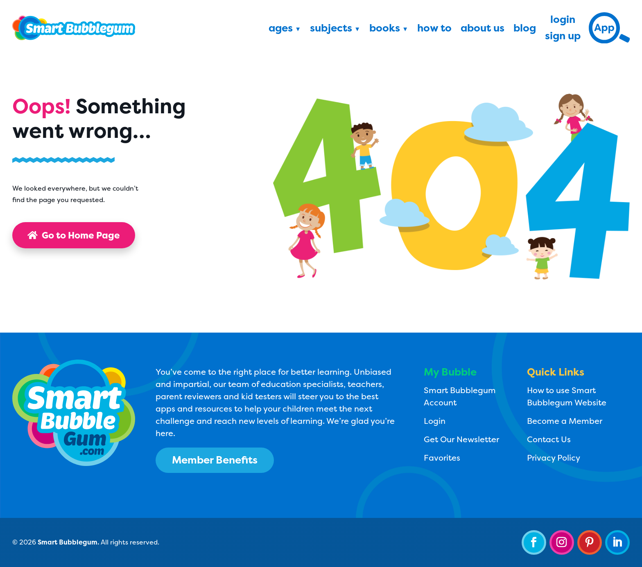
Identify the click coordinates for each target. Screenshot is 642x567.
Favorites (442, 457)
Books (384, 29)
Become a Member (564, 420)
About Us (482, 29)
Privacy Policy (553, 457)
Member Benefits (215, 460)
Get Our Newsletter (461, 439)
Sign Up (563, 37)
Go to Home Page (73, 235)
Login (562, 20)
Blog (524, 29)
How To (434, 29)
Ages (281, 29)
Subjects (331, 29)
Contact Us (549, 439)
